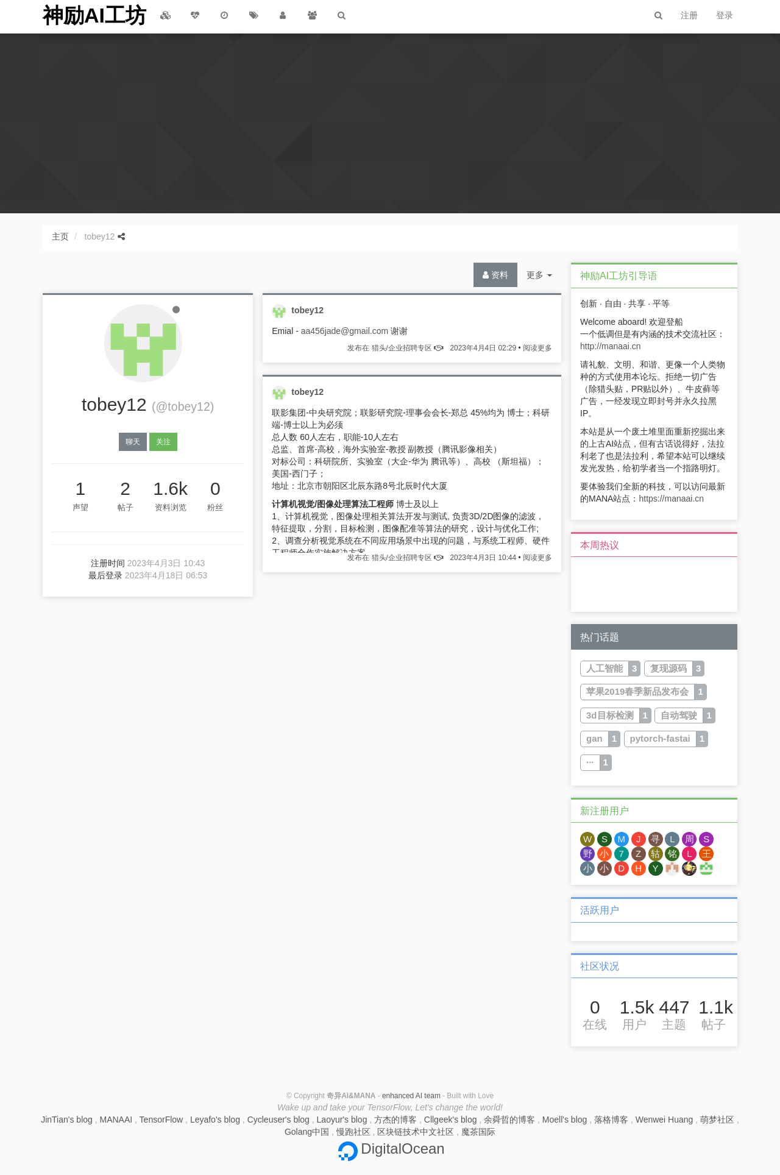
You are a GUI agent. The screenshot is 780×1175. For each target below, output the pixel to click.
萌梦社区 (717, 1119)
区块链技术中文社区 (415, 1132)
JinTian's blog (67, 1119)
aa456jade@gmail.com (344, 331)
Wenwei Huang (664, 1119)
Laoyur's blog (342, 1119)
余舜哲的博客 (509, 1119)
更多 (543, 277)
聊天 (133, 442)
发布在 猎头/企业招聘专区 (431, 348)
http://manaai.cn (610, 346)
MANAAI (116, 1119)
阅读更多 (537, 348)
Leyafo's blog (215, 1119)
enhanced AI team (411, 1096)
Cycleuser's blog (278, 1119)
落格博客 (611, 1119)
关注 (163, 442)
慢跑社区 (353, 1132)
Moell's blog (564, 1119)
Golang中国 (307, 1132)
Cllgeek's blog (450, 1119)
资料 (495, 275)
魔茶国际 (478, 1132)
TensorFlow (161, 1119)
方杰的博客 (395, 1119)
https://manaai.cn (671, 498)
